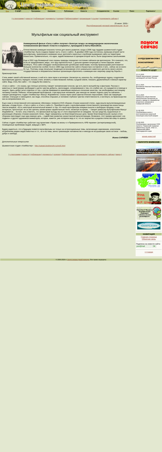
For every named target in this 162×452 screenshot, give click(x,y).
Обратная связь (149, 239)
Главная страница (149, 237)
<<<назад (149, 252)
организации (85, 18)
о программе (18, 18)
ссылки (95, 18)
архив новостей (149, 136)
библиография (71, 18)
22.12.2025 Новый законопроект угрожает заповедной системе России (147, 76)
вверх (118, 154)
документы (50, 18)
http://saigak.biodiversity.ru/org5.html (50, 146)
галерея (60, 18)
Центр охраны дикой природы (78, 259)
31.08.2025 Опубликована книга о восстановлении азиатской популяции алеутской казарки (147, 113)
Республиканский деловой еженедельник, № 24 (107, 26)
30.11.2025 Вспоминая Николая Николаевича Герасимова (148, 86)
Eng (7, 11)
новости (29, 18)
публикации (39, 18)
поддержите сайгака (109, 18)
